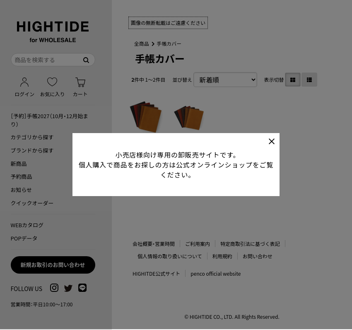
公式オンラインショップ (214, 163)
